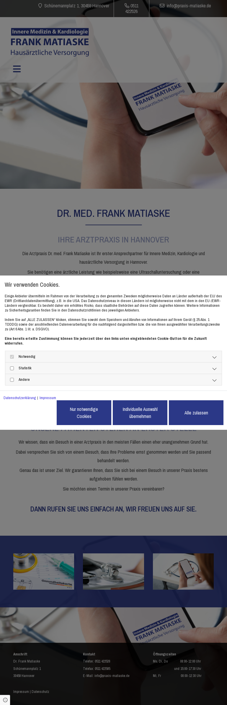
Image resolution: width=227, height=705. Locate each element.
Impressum (48, 398)
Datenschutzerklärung (20, 398)
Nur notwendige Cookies (84, 412)
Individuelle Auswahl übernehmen (140, 412)
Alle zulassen (196, 412)
